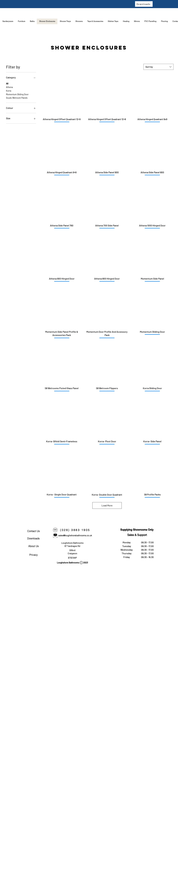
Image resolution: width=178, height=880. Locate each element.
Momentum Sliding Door (17, 94)
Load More (107, 505)
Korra (8, 90)
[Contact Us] (33, 531)
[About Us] (33, 546)
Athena (9, 86)
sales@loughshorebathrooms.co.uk (75, 535)
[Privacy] (33, 555)
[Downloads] (144, 4)
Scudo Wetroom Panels (16, 97)
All (7, 83)
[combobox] (158, 67)
